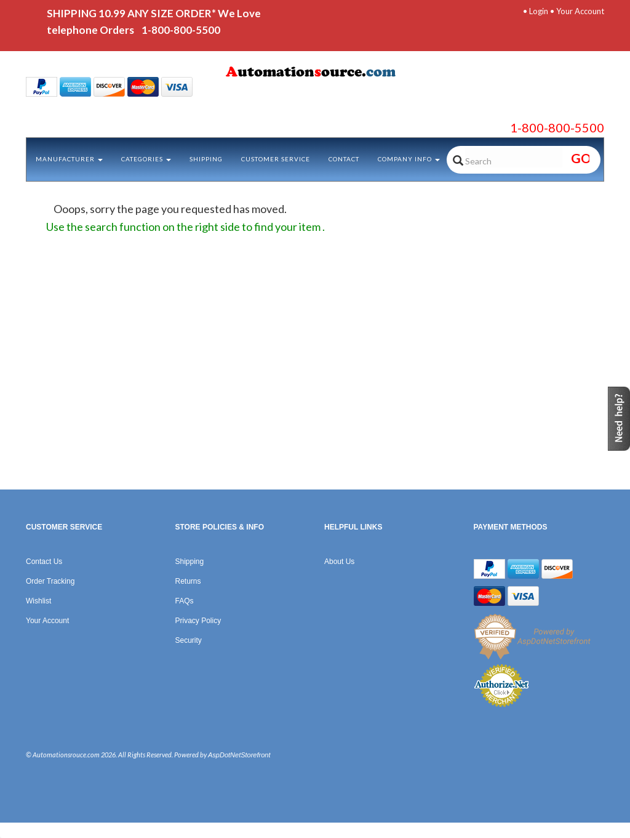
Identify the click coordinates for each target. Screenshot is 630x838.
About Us (339, 561)
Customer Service (275, 159)
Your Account (580, 11)
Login (538, 11)
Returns (188, 581)
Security (188, 640)
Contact (344, 159)
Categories (146, 159)
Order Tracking (50, 581)
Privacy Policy (198, 620)
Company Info (409, 159)
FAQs (184, 601)
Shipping (206, 159)
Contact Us (44, 561)
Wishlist (38, 601)
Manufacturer (69, 159)
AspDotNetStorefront (239, 755)
